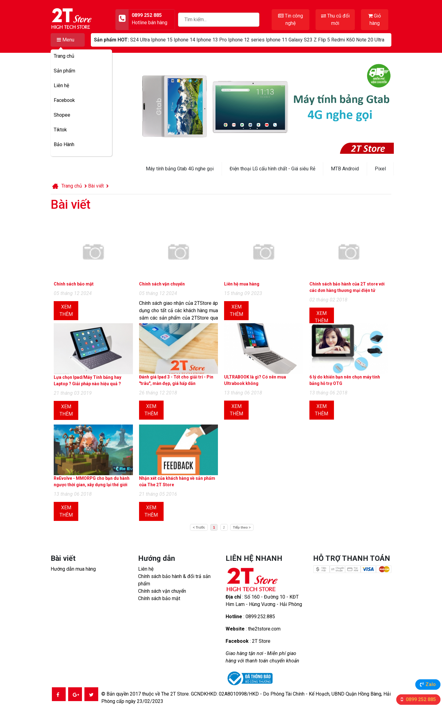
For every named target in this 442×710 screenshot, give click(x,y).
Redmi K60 (343, 40)
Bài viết (96, 186)
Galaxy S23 (300, 40)
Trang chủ (64, 56)
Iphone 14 (184, 40)
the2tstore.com (264, 629)
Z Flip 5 (322, 40)
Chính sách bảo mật (159, 598)
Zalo (430, 684)
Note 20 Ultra (370, 40)
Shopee (62, 115)
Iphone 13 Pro (211, 40)
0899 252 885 (420, 699)
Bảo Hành (64, 144)
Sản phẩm (64, 71)
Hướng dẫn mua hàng (73, 569)
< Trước (199, 527)
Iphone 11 (276, 40)
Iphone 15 (162, 40)
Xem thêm (66, 310)
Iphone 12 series (246, 40)
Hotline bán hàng (149, 22)
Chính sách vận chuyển (162, 591)
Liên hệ (61, 85)
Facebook (64, 100)
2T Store (261, 641)
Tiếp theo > (242, 527)
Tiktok (60, 130)
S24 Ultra (140, 40)
